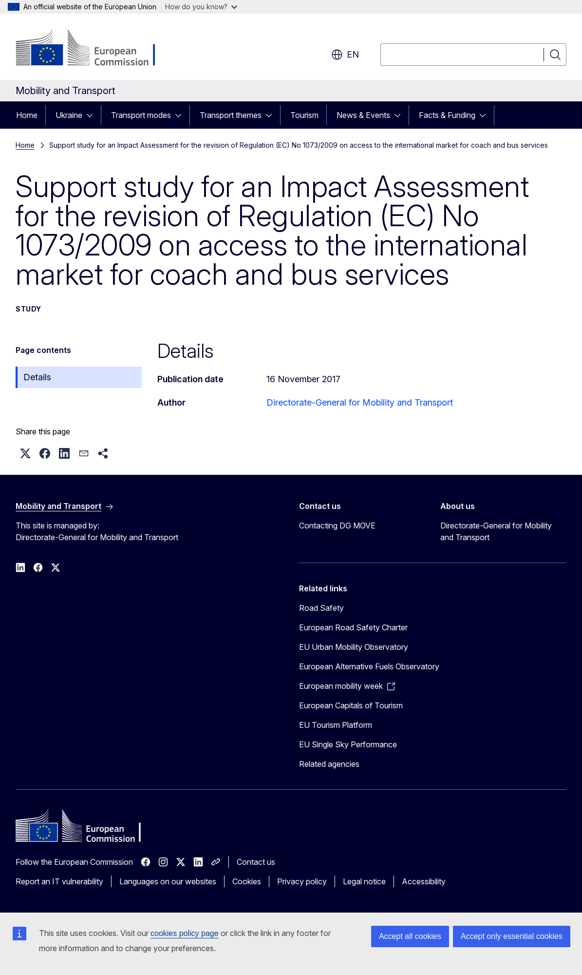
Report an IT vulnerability (59, 881)
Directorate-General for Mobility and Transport (359, 402)
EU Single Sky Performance (348, 744)
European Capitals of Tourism (351, 705)
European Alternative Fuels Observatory (369, 666)
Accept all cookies (410, 936)
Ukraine (69, 115)
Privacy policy (302, 881)
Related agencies (329, 764)
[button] (25, 453)
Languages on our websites (167, 881)
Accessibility (424, 881)
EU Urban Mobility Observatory (353, 647)
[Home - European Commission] (94, 48)
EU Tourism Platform (335, 725)
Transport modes (141, 115)
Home (27, 115)
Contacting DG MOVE (337, 525)
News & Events (363, 115)
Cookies (246, 881)
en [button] (345, 54)
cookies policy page (184, 933)
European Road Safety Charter (353, 627)
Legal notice (364, 881)
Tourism (304, 115)
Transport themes (231, 115)
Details (37, 377)
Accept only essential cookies (512, 936)
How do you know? (201, 6)
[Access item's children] (92, 115)
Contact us (256, 862)
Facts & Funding (447, 115)
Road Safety (321, 608)
